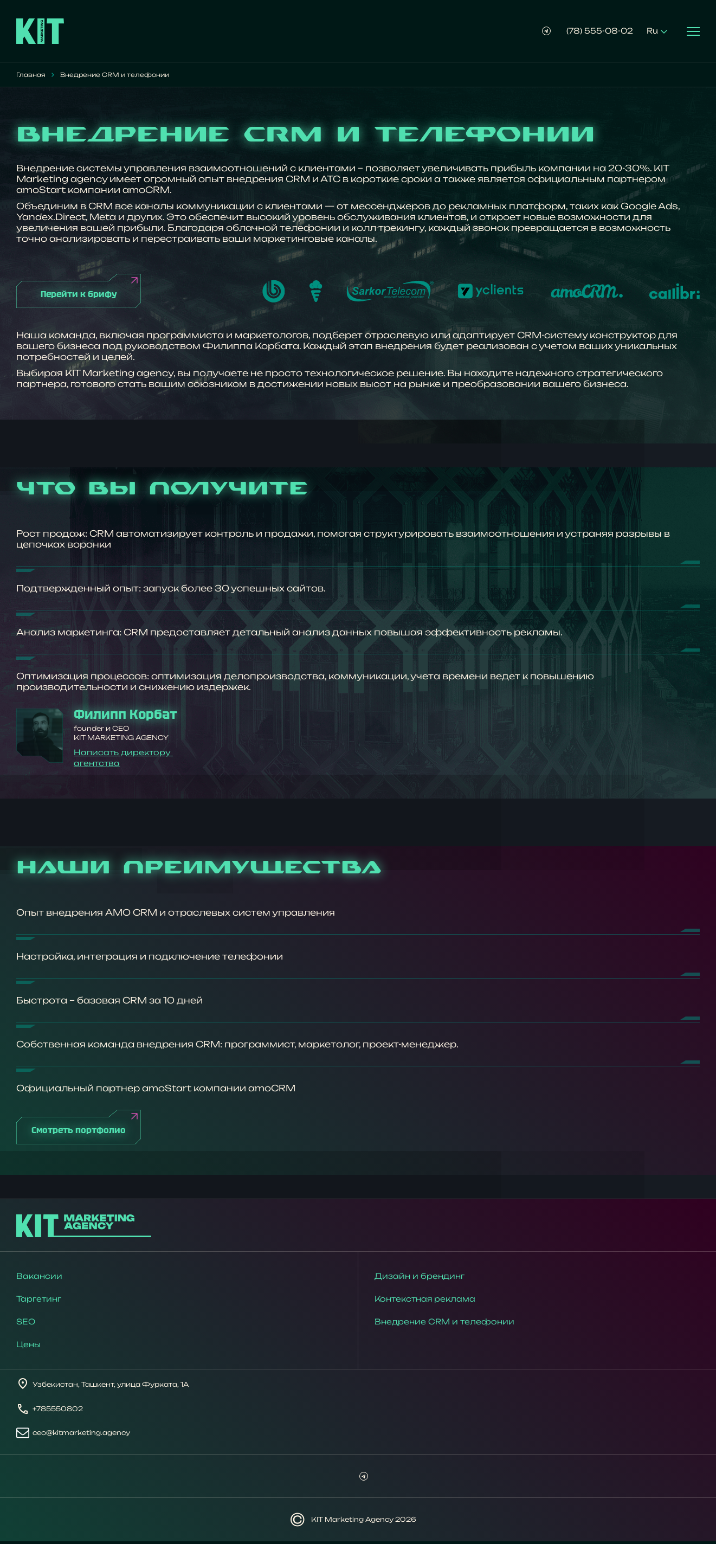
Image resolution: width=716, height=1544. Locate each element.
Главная (30, 75)
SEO (25, 1324)
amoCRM (146, 189)
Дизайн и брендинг (420, 1278)
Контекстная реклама (425, 1301)
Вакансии (39, 1278)
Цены (28, 1347)
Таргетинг (38, 1301)
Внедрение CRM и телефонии (444, 1324)
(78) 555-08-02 (599, 30)
